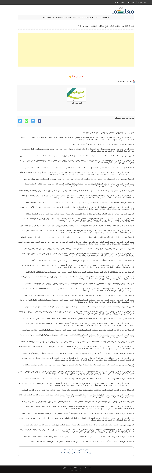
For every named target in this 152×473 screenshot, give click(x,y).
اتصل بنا (116, 2)
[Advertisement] (76, 50)
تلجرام (122, 2)
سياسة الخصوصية (76, 468)
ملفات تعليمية (142, 2)
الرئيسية (150, 1)
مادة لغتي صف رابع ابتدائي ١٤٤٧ (86, 17)
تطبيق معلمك (131, 2)
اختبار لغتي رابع (77, 103)
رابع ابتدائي (99, 17)
